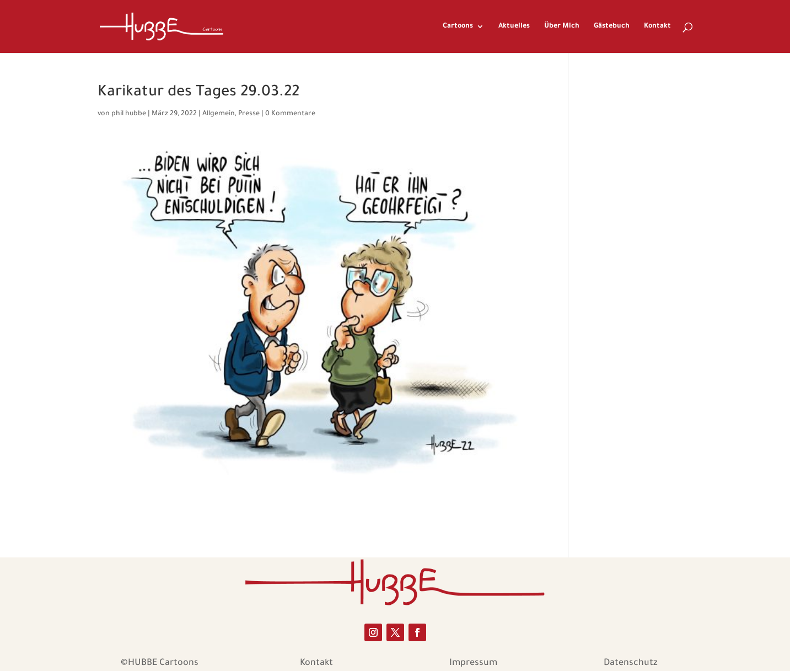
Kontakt (657, 26)
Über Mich (561, 26)
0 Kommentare (290, 114)
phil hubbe (128, 114)
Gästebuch (612, 26)
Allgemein (218, 114)
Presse (249, 114)
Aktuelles (514, 26)
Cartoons (458, 26)
